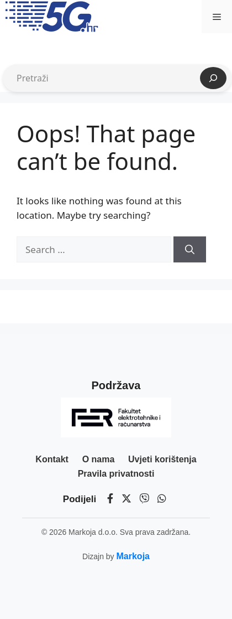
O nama (98, 459)
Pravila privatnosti (116, 473)
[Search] (189, 249)
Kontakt (51, 459)
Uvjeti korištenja (162, 459)
